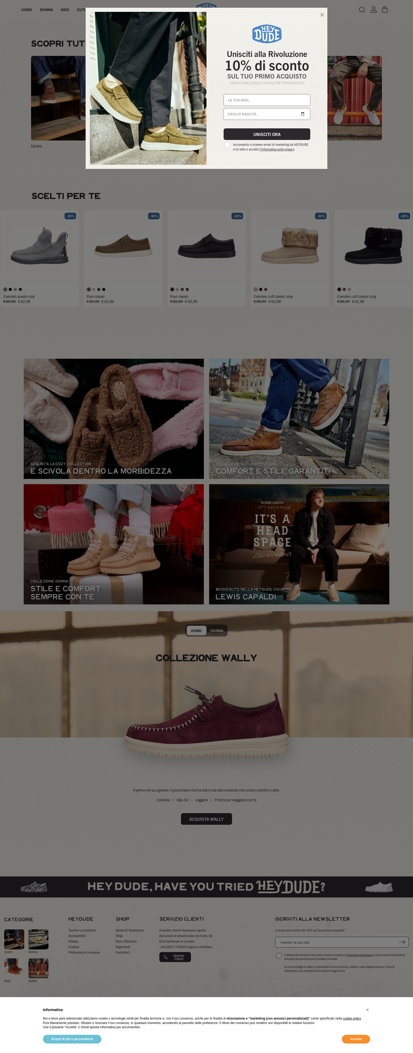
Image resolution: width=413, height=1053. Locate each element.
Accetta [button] (356, 1039)
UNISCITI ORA (267, 134)
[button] (367, 1010)
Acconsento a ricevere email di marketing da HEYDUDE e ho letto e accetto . (270, 146)
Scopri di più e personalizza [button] (72, 1039)
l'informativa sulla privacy (277, 149)
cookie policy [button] (352, 1018)
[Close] (322, 14)
